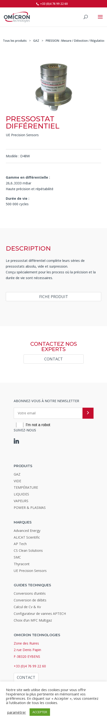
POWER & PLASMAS (30, 507)
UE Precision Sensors (22, 135)
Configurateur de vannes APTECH (40, 613)
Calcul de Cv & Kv (27, 607)
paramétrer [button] (16, 712)
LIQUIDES (21, 494)
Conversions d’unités (30, 593)
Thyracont (22, 564)
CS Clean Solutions (28, 550)
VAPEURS (21, 501)
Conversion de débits (30, 600)
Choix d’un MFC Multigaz (33, 620)
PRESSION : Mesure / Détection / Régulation (75, 41)
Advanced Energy (27, 530)
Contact (53, 359)
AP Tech (20, 543)
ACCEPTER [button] (39, 712)
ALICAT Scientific (27, 537)
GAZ (36, 41)
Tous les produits (15, 41)
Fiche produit (53, 296)
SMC (17, 557)
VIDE (17, 481)
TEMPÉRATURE (26, 487)
